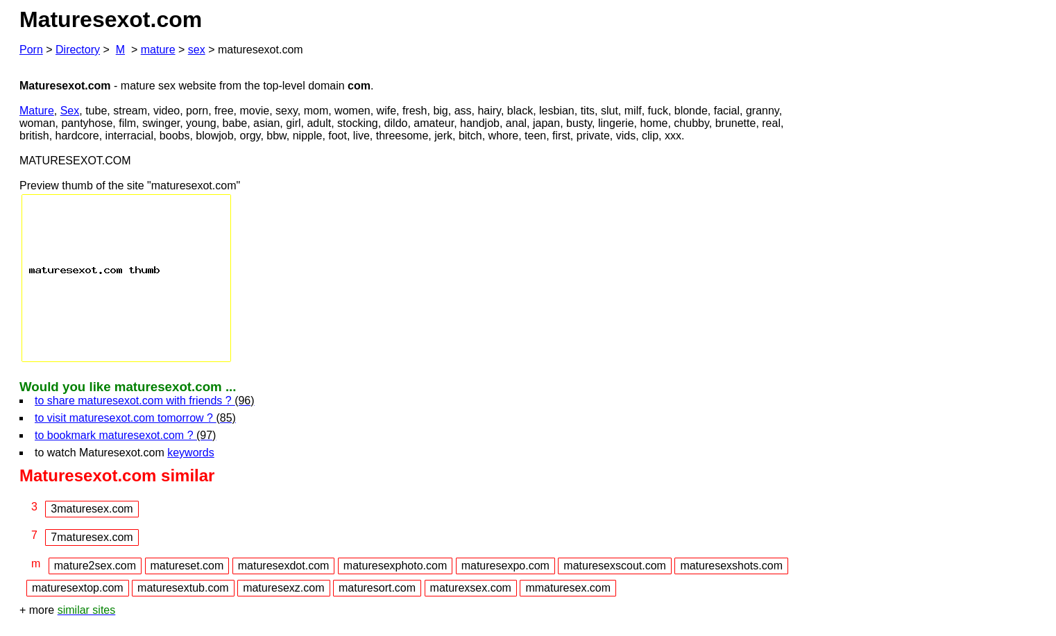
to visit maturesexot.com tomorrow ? (135, 418)
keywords (190, 452)
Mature (36, 111)
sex (196, 49)
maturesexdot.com (284, 565)
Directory (78, 49)
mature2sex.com (95, 565)
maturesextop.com (78, 588)
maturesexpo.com (505, 565)
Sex (70, 111)
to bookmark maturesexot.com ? (125, 435)
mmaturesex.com (568, 588)
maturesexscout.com (614, 565)
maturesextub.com (183, 588)
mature (158, 49)
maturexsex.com (470, 588)
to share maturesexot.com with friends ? (145, 400)
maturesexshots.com (731, 565)
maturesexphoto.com (395, 565)
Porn (31, 49)
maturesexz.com (283, 588)
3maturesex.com (92, 509)
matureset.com (187, 565)
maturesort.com (377, 588)
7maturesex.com (92, 537)
